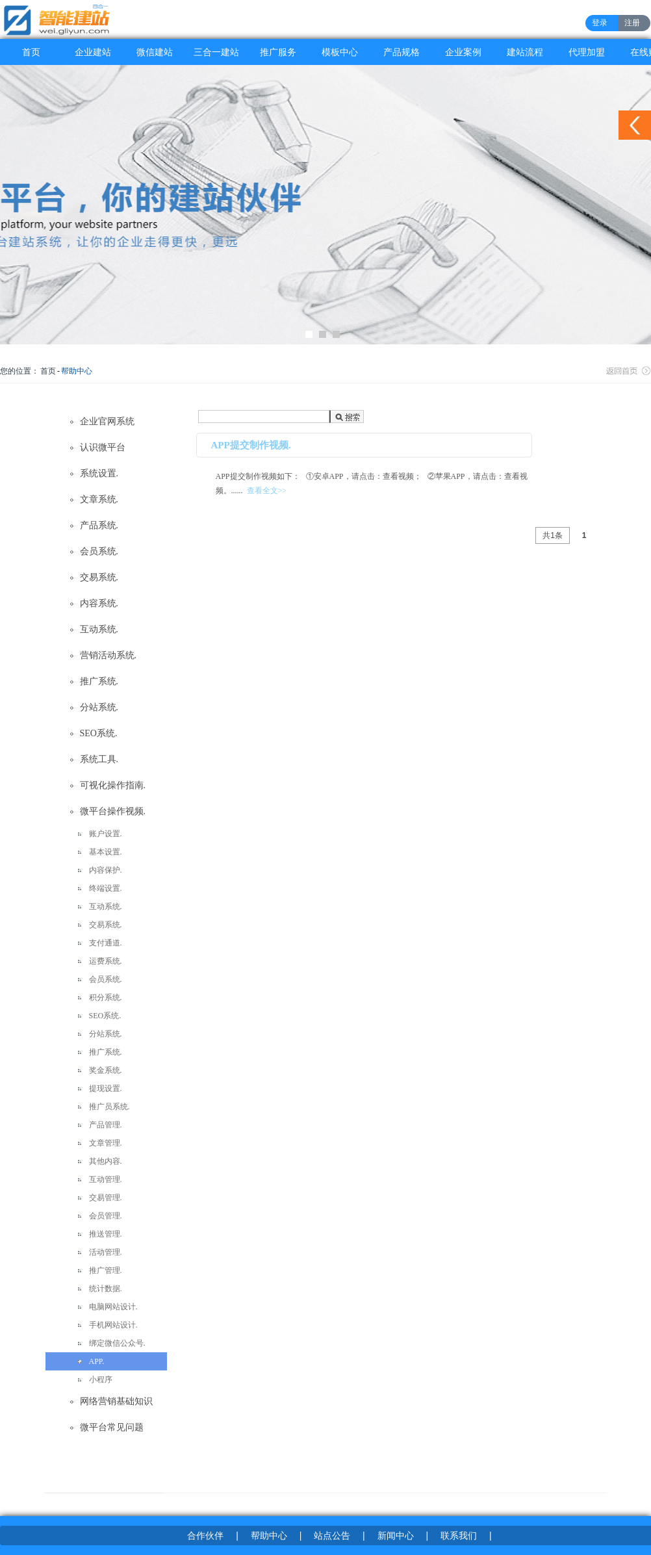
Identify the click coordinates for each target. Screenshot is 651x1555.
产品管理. (105, 1124)
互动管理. (105, 1179)
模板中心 (340, 52)
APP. (97, 1361)
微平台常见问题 (112, 1427)
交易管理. (105, 1197)
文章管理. (105, 1143)
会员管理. (105, 1215)
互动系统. (99, 629)
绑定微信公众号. (117, 1343)
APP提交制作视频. (251, 445)
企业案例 (463, 52)
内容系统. (99, 603)
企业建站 (93, 52)
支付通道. (105, 942)
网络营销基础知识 (116, 1401)
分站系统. (99, 707)
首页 (31, 52)
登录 (599, 22)
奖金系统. (105, 1070)
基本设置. (105, 851)
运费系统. (105, 961)
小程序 (100, 1379)
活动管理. (105, 1252)
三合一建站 (216, 52)
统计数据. (105, 1288)
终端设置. (105, 888)
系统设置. (99, 473)
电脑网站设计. (113, 1306)
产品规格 (401, 52)
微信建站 (154, 52)
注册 (632, 22)
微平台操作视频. (113, 811)
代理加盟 (586, 52)
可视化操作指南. (113, 785)
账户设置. (105, 833)
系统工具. (99, 759)
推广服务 (278, 52)
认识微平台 (102, 447)
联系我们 (458, 1535)
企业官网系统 (107, 421)
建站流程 (525, 52)
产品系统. (99, 525)
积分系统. (105, 997)
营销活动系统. (108, 655)
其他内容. (105, 1161)
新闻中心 (395, 1535)
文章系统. (99, 499)
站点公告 (332, 1535)
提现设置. (105, 1088)
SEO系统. (99, 733)
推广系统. (99, 681)
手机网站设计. (113, 1325)
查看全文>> (267, 490)
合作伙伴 (205, 1535)
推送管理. (105, 1234)
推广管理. (105, 1270)
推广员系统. (109, 1106)
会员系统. (99, 551)
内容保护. (105, 870)
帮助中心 (76, 371)
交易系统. (99, 577)
